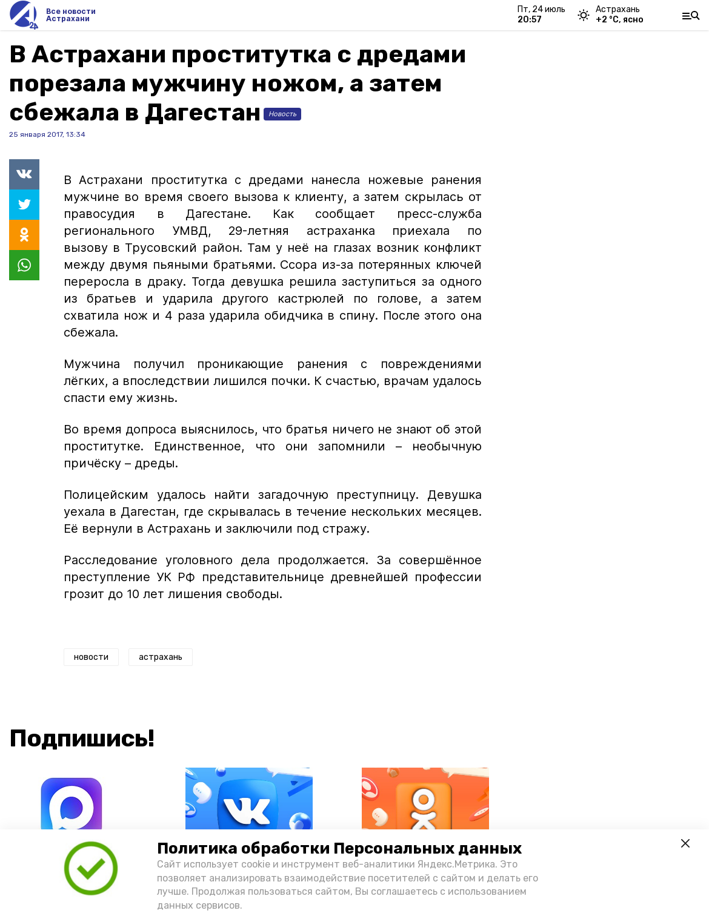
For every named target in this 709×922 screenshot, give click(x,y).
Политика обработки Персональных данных (339, 848)
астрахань (160, 657)
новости (91, 657)
